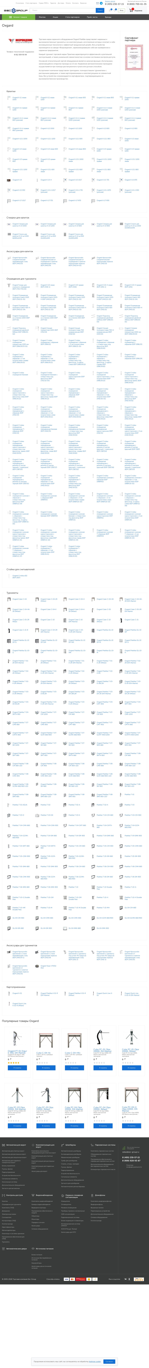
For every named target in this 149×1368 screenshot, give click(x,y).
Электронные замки (9, 1214)
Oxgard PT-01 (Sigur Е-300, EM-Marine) (17, 1052)
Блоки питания (37, 1255)
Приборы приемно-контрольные (73, 1211)
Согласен (109, 1362)
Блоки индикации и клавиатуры (72, 1220)
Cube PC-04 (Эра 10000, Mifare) (101, 1108)
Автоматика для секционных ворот (14, 1157)
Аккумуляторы (37, 1263)
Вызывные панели (97, 1208)
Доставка (61, 3)
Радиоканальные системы (70, 1217)
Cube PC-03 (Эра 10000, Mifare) (44, 1108)
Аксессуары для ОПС (68, 1232)
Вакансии (83, 3)
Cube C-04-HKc (72, 1053)
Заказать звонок (110, 1)
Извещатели (65, 1201)
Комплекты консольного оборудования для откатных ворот (44, 1152)
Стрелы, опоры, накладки (70, 1164)
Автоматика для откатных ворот (13, 1151)
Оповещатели (66, 1204)
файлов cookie (95, 1361)
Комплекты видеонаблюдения (42, 1201)
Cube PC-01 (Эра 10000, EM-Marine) (102, 1050)
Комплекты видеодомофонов (101, 1201)
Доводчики (6, 1211)
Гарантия (53, 3)
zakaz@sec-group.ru (130, 1152)
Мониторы (35, 1219)
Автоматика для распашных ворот (14, 1154)
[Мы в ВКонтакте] (125, 1279)
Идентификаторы (8, 1227)
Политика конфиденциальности (134, 1166)
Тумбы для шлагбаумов (69, 1160)
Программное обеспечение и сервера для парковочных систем (102, 1160)
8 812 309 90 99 (20, 55)
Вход (121, 10)
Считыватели (6, 1217)
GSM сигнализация (67, 1214)
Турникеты (6, 1242)
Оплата (68, 3)
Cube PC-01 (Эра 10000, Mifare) (130, 1050)
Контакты (75, 3)
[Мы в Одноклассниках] (129, 1279)
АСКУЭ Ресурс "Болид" (69, 1229)
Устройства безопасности (11, 1175)
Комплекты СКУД (8, 1208)
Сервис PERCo (44, 3)
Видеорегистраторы (39, 1208)
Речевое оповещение (68, 1208)
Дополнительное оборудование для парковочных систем (102, 1165)
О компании (20, 3)
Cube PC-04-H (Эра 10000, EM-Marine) (130, 1109)
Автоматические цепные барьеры (73, 1186)
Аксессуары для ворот (39, 1171)
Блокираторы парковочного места (103, 1169)
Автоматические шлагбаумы (71, 1151)
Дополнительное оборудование (13, 1185)
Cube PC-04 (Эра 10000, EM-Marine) (74, 1108)
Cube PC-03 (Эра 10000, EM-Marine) (17, 1108)
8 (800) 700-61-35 (136, 4)
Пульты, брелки (7, 1169)
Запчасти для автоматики (11, 1188)
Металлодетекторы (8, 1230)
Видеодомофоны (97, 1204)
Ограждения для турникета (11, 1204)
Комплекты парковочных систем (102, 1151)
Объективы (35, 1216)
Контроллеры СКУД (9, 1220)
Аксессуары (36, 1226)
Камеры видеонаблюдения (41, 1204)
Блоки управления (8, 1166)
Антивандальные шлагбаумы (71, 1154)
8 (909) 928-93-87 (131, 1160)
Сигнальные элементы (10, 1179)
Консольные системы (9, 1182)
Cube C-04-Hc (43, 1053)
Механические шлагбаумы (70, 1157)
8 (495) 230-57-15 (114, 4)
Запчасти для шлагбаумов (70, 1183)
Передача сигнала (38, 1222)
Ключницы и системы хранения (13, 1233)
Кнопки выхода (7, 1224)
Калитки (5, 1201)
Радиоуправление (8, 1172)
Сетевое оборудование (40, 1229)
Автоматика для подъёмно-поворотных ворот (11, 1161)
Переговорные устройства (100, 1211)
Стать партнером (31, 3)
